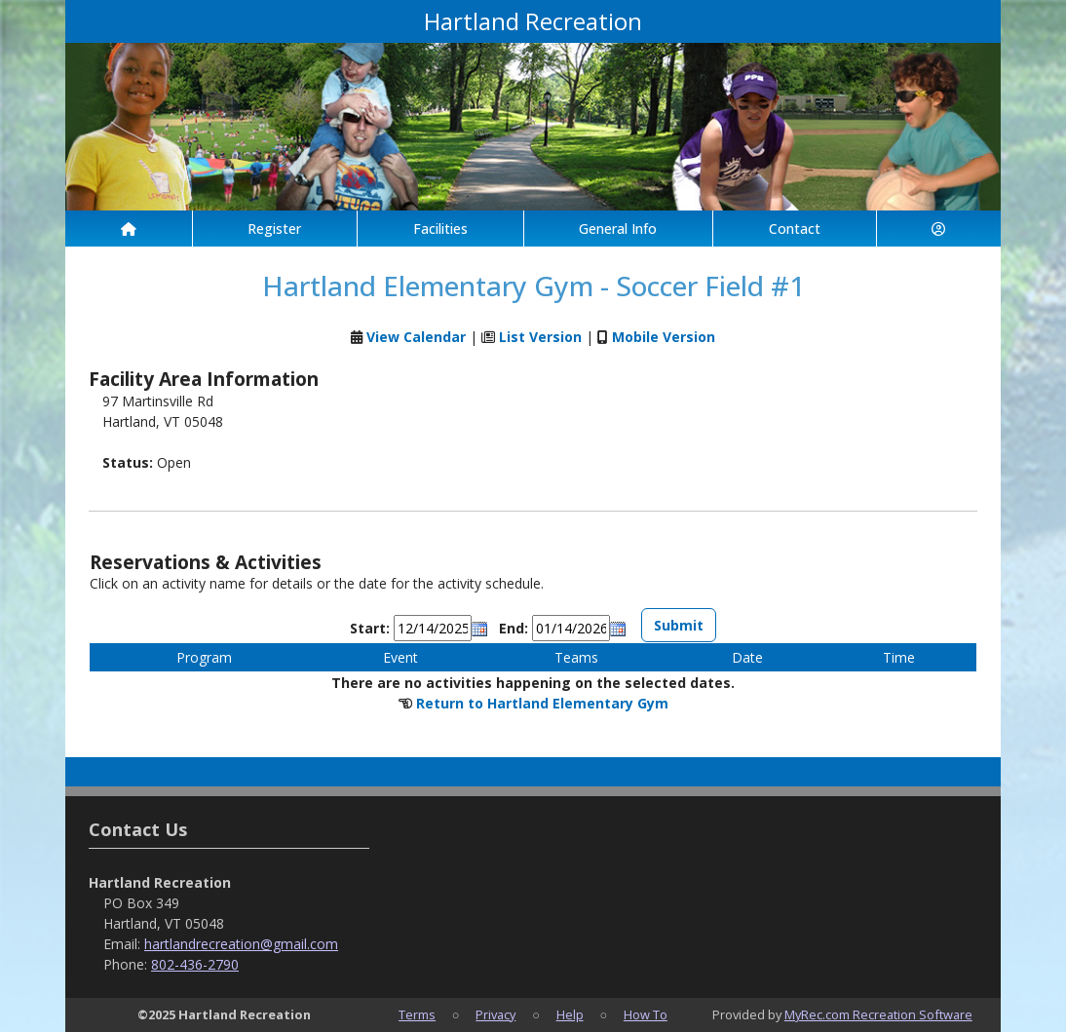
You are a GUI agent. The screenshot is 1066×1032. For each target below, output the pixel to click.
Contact (794, 228)
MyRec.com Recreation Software (878, 1014)
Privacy (495, 1014)
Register (274, 228)
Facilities (440, 228)
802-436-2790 (195, 964)
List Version (540, 336)
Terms (417, 1014)
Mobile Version (663, 336)
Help (570, 1014)
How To (645, 1014)
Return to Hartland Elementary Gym (542, 703)
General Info (618, 228)
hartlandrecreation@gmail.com (241, 944)
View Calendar (416, 336)
